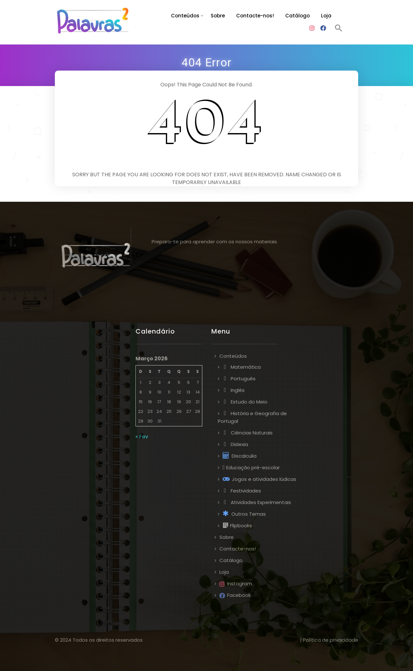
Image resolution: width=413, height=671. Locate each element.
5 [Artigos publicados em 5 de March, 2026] (179, 382)
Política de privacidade (330, 640)
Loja (326, 15)
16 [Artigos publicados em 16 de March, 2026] (150, 402)
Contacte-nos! (255, 15)
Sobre (218, 15)
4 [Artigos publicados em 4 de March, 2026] (168, 382)
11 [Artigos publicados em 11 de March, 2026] (169, 392)
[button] (339, 28)
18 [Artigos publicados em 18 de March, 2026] (169, 402)
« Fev (142, 436)
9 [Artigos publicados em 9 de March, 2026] (150, 392)
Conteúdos (185, 15)
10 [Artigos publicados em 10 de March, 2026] (159, 392)
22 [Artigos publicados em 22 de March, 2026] (140, 411)
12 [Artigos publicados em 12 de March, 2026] (179, 392)
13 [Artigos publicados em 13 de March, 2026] (188, 392)
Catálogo (297, 15)
